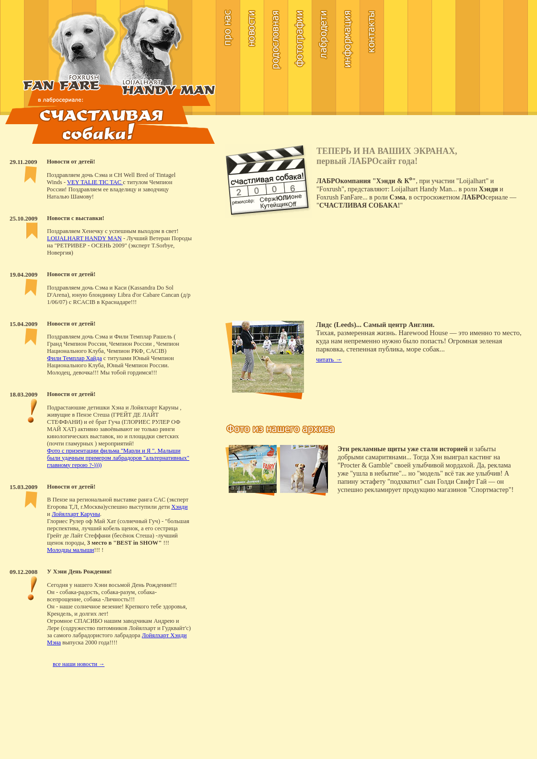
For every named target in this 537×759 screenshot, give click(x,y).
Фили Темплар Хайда (74, 358)
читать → (329, 359)
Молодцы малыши (70, 550)
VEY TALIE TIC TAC (95, 182)
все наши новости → (79, 664)
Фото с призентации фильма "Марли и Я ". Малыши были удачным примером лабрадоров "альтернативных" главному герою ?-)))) (118, 457)
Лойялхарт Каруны (76, 514)
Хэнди (179, 506)
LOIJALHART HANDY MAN (84, 238)
